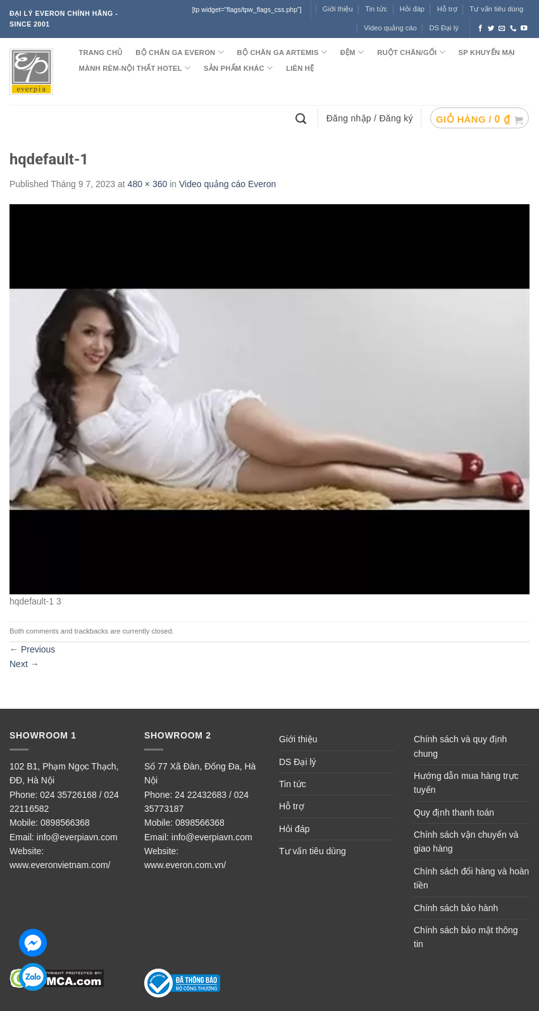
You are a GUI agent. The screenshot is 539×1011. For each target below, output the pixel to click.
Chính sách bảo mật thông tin (466, 937)
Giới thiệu (298, 739)
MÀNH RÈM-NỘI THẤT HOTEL (134, 68)
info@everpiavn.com (77, 837)
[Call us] (513, 28)
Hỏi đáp (294, 829)
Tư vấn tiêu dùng (496, 9)
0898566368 (65, 823)
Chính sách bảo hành (456, 908)
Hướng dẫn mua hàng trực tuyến (466, 783)
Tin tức (376, 9)
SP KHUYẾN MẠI (487, 52)
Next (24, 664)
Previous (32, 649)
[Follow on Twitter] (491, 28)
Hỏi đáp (412, 9)
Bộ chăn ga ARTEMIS (282, 52)
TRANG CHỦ (100, 52)
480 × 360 (148, 184)
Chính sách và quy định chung (460, 746)
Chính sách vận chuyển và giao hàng (466, 842)
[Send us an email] (502, 28)
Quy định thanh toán (454, 812)
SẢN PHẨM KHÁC (238, 68)
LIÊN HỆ (300, 68)
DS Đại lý (443, 28)
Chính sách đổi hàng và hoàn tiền (471, 878)
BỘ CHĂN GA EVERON (179, 52)
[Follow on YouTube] (524, 28)
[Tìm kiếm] (302, 117)
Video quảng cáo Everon (227, 184)
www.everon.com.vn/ (185, 865)
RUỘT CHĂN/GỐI (411, 52)
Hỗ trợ (447, 9)
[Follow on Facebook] (480, 28)
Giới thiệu (338, 9)
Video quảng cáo (390, 28)
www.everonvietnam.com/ (60, 865)
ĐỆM (352, 52)
